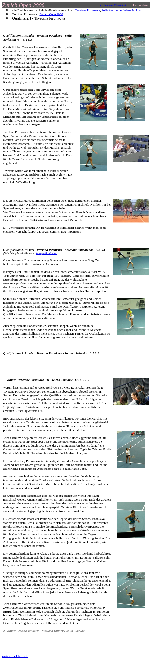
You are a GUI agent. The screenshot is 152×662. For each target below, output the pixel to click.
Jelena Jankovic (133, 10)
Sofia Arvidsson (111, 10)
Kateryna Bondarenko (46, 253)
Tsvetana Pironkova (87, 10)
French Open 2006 (51, 14)
